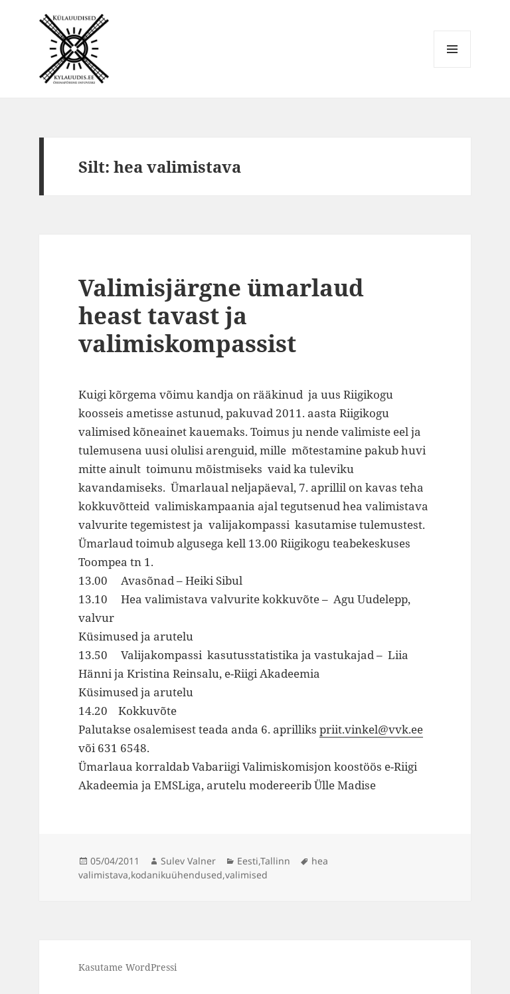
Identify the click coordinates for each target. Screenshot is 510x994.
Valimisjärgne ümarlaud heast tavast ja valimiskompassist (221, 315)
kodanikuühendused (176, 874)
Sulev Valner (188, 860)
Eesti (247, 860)
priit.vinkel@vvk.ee (371, 729)
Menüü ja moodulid (452, 67)
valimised (246, 874)
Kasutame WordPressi (127, 967)
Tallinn (275, 860)
